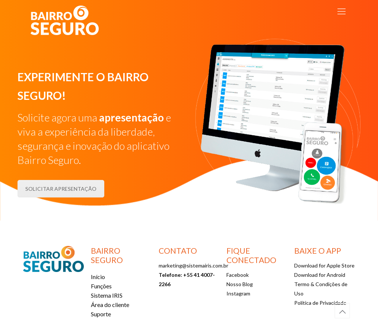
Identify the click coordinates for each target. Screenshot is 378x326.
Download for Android (319, 275)
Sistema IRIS (107, 295)
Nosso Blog (239, 284)
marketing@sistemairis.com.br (193, 265)
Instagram (238, 293)
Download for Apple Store (324, 265)
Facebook (237, 275)
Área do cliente (110, 304)
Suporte (101, 313)
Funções (101, 285)
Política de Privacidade (320, 303)
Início (98, 276)
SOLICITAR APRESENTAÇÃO (60, 189)
